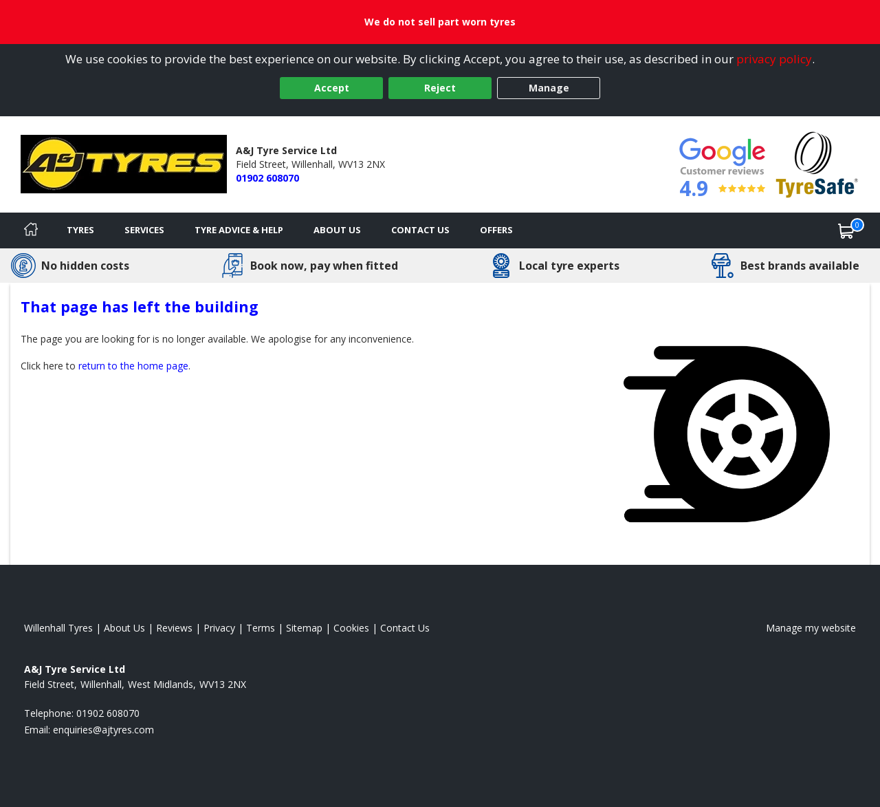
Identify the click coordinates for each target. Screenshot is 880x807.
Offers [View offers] (496, 230)
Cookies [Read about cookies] (351, 627)
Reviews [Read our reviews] (174, 627)
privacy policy (774, 59)
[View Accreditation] (817, 163)
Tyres (80, 230)
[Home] (31, 230)
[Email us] (103, 729)
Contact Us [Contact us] (420, 230)
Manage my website (811, 627)
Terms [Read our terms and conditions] (260, 627)
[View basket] (846, 230)
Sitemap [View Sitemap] (304, 627)
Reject (440, 87)
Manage (549, 87)
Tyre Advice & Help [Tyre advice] (239, 230)
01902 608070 (267, 177)
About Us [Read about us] (124, 627)
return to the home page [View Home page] (133, 365)
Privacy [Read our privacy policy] (219, 627)
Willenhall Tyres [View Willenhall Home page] (58, 627)
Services (144, 230)
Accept (331, 87)
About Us (337, 230)
